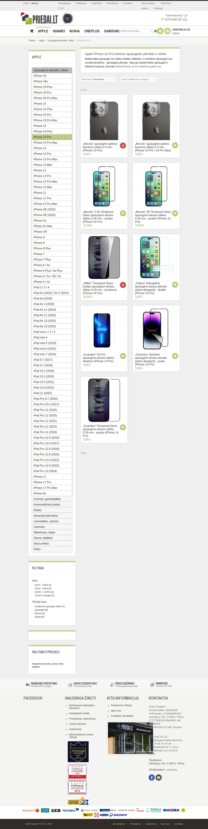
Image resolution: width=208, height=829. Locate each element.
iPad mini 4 (40, 337)
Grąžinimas (96, 3)
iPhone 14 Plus (43, 131)
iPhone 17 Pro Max (45, 487)
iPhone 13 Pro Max (45, 159)
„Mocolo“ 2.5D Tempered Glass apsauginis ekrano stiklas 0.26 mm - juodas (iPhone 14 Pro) (98, 216)
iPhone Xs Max (43, 226)
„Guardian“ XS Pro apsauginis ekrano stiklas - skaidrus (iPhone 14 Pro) (99, 358)
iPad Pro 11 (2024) (45, 432)
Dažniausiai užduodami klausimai (82, 706)
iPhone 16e (41, 81)
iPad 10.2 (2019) (44, 370)
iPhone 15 (40, 103)
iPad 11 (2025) (43, 393)
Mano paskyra (148, 3)
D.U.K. (61, 8)
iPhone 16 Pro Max (45, 98)
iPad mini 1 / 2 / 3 (44, 331)
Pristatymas (81, 3)
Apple (41, 40)
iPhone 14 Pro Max (45, 142)
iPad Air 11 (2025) (45, 315)
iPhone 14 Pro (42, 137)
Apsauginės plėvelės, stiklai (61, 40)
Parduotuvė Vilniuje (121, 705)
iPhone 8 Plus (42, 248)
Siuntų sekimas (77, 724)
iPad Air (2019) (43, 298)
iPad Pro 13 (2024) (45, 471)
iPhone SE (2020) (45, 215)
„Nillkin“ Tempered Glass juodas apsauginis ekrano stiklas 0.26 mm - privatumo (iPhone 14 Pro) (100, 288)
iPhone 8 (39, 242)
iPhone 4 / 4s (42, 281)
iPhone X (39, 237)
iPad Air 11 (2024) (45, 309)
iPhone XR (40, 231)
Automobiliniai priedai (47, 504)
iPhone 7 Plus (42, 259)
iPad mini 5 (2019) (45, 343)
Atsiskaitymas (64, 3)
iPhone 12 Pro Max (45, 181)
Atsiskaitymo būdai (79, 713)
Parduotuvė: (155, 760)
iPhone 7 (39, 253)
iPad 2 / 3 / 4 (41, 287)
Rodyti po (125, 79)
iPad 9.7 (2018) (43, 365)
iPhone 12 (40, 170)
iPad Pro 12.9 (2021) (46, 460)
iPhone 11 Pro (42, 198)
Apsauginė (40, 610)
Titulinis (31, 40)
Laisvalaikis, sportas (46, 521)
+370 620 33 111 (174, 19)
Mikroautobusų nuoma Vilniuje (81, 736)
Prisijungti (158, 8)
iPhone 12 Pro (42, 176)
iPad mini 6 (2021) (45, 348)
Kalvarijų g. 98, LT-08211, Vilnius (166, 763)
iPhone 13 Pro (42, 153)
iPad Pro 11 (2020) (45, 415)
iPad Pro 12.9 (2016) (46, 437)
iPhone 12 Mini (43, 187)
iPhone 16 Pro (42, 92)
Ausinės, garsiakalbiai (47, 499)
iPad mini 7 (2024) (45, 354)
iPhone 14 (40, 125)
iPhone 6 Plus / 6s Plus (48, 270)
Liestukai (39, 526)
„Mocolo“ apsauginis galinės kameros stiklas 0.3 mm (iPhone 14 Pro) (100, 147)
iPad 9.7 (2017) (43, 359)
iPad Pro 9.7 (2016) (46, 398)
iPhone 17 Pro (42, 482)
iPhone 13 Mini (43, 164)
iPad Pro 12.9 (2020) (46, 454)
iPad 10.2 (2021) (44, 382)
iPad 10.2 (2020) (44, 376)
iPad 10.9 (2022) (44, 387)
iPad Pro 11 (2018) (45, 409)
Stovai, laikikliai (43, 537)
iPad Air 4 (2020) (44, 304)
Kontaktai (127, 3)
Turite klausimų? (174, 15)
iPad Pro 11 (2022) (45, 426)
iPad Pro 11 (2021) (45, 421)
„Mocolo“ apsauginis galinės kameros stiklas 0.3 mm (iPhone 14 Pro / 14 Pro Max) (153, 147)
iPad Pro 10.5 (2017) (46, 404)
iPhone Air (40, 493)
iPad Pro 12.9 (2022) (46, 465)
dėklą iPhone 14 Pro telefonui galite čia (138, 66)
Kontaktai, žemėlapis (122, 715)
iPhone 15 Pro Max (45, 120)
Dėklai (37, 510)
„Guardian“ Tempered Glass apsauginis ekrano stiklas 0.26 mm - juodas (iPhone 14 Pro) (101, 430)
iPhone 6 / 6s (42, 265)
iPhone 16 (40, 75)
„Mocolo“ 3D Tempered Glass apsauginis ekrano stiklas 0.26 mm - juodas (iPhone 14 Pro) (153, 216)
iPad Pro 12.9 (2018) (46, 448)
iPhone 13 (40, 148)
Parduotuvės (112, 3)
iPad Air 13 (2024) (45, 320)
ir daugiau (43, 595)
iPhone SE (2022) (45, 209)
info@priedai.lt (157, 769)
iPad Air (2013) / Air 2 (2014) (51, 292)
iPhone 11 (40, 192)
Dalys (37, 549)
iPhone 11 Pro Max (45, 203)
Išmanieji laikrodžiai (46, 515)
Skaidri (38, 617)
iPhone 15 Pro (42, 114)
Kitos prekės (41, 543)
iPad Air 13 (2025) (45, 326)
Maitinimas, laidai (44, 532)
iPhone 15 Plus (43, 109)
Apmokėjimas (119, 824)
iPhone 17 (40, 476)
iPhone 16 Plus (43, 86)
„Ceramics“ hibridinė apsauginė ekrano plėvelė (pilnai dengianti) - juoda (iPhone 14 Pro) (151, 359)
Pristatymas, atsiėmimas (82, 718)
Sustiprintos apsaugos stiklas (48, 606)
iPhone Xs (40, 220)
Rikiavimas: (87, 79)
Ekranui (38, 613)
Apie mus (116, 710)
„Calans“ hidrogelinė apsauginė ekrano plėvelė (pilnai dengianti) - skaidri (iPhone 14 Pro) (151, 288)
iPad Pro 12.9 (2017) (46, 443)
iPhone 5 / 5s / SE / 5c (47, 276)
